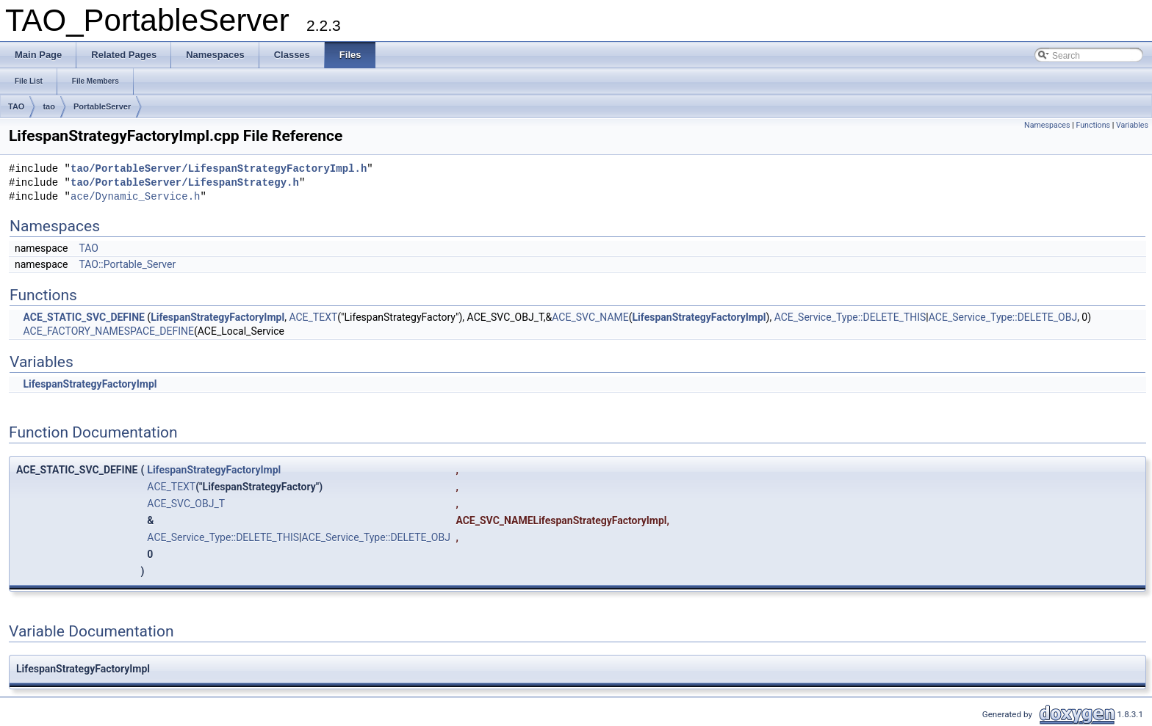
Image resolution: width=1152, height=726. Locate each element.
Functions (1093, 125)
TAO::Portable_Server (127, 264)
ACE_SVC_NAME (590, 317)
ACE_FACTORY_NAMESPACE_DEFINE (108, 331)
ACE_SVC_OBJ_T (186, 503)
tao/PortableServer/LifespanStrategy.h (185, 183)
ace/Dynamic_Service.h (135, 197)
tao (49, 106)
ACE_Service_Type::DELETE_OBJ (1003, 317)
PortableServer (102, 106)
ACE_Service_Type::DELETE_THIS (850, 317)
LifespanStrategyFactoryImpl (217, 317)
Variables (1132, 125)
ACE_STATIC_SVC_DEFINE (83, 317)
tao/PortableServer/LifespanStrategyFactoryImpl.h (219, 169)
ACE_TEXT (313, 317)
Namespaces (1047, 125)
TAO (16, 106)
